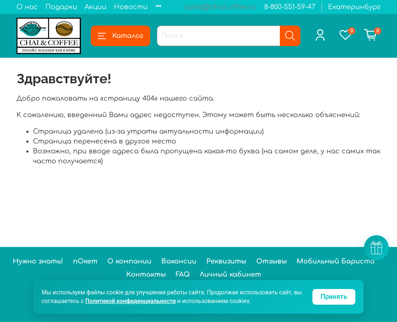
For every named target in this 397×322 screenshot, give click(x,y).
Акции (95, 7)
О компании (129, 261)
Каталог (120, 36)
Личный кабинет (230, 274)
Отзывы (271, 261)
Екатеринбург (354, 7)
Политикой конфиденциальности (130, 301)
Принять (334, 297)
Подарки (61, 7)
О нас (27, 7)
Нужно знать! (38, 261)
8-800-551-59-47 (289, 7)
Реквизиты (226, 261)
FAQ (183, 274)
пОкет (85, 261)
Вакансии (178, 261)
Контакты (146, 274)
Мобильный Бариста (336, 261)
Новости (131, 7)
